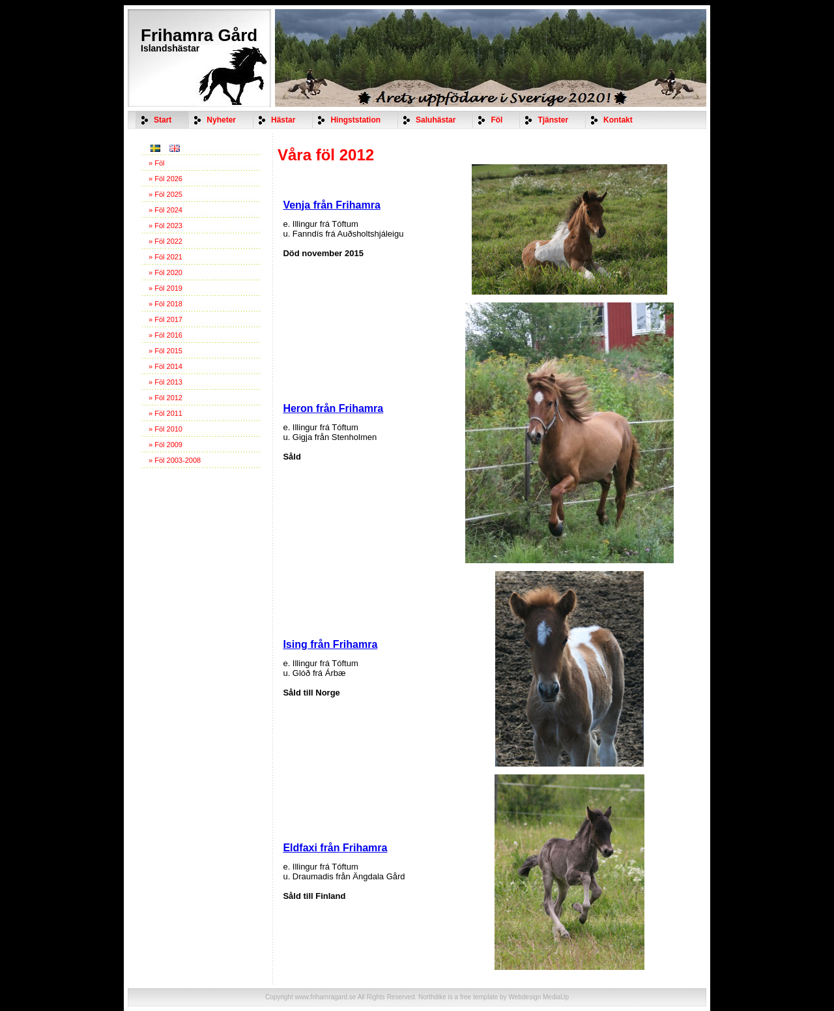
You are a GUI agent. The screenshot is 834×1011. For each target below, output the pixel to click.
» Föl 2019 (165, 288)
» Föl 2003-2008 (175, 460)
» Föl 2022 (165, 241)
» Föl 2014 (165, 366)
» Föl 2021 (165, 257)
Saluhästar (435, 120)
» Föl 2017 (165, 319)
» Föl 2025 (165, 194)
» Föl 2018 (165, 304)
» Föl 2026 (165, 179)
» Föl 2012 (165, 398)
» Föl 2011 (165, 413)
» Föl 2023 (165, 225)
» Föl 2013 (165, 382)
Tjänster (553, 120)
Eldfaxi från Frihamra (335, 847)
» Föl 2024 (165, 210)
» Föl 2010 (165, 429)
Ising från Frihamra (330, 644)
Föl (496, 120)
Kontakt (618, 120)
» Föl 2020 (165, 272)
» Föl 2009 (165, 444)
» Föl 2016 (165, 335)
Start (162, 120)
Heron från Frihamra (333, 408)
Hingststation (355, 120)
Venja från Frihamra (331, 205)
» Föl (156, 163)
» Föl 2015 (165, 351)
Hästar (283, 120)
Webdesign (524, 997)
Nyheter (221, 120)
